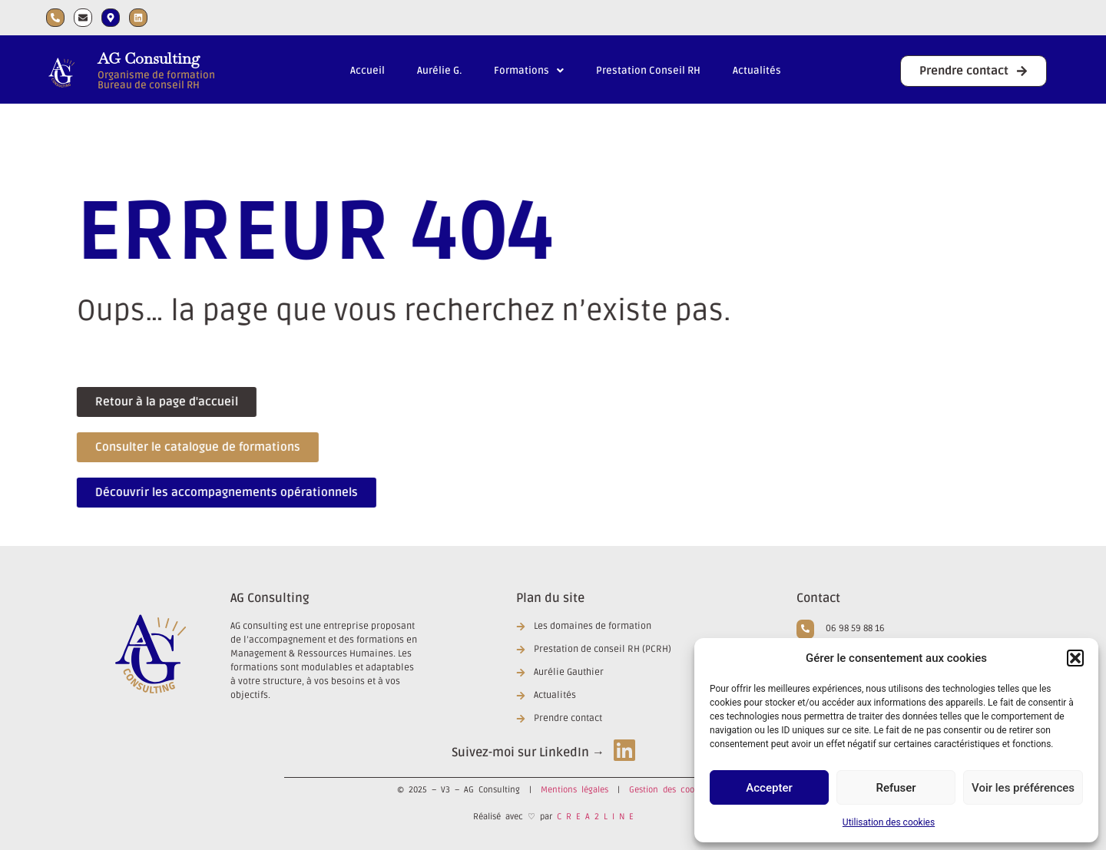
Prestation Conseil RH (648, 70)
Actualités (757, 70)
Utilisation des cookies (889, 822)
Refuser (896, 788)
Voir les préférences (1023, 788)
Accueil (367, 70)
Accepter (769, 788)
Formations (529, 70)
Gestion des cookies (669, 790)
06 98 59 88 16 (855, 628)
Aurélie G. (439, 70)
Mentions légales (574, 790)
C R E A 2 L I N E (595, 817)
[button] (1075, 658)
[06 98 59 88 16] (805, 629)
